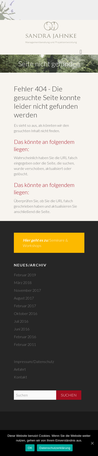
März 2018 (22, 282)
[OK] (92, 443)
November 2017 (27, 290)
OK (30, 448)
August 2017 (24, 298)
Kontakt (20, 377)
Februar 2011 (25, 344)
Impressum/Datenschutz (34, 361)
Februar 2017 (25, 305)
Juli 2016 (21, 321)
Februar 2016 (25, 336)
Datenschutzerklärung (54, 448)
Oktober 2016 (25, 313)
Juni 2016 (21, 329)
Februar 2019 (25, 275)
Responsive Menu (80, 52)
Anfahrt (20, 369)
